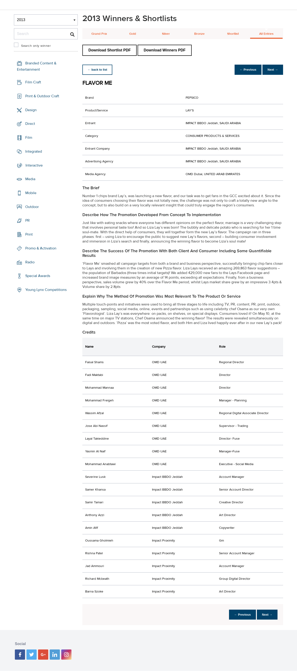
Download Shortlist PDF (109, 50)
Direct (30, 123)
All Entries (266, 34)
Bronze (199, 34)
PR (27, 220)
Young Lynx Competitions (46, 289)
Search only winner (36, 46)
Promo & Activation (40, 248)
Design (31, 109)
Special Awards (37, 276)
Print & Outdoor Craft (42, 96)
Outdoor (32, 207)
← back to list (98, 69)
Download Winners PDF (164, 50)
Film (28, 137)
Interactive (34, 165)
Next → (272, 69)
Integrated (33, 151)
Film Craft (33, 82)
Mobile (30, 193)
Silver (166, 34)
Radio (30, 262)
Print (29, 234)
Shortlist (233, 34)
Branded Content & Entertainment (36, 66)
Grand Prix (99, 34)
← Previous (247, 69)
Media (30, 179)
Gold (132, 34)
